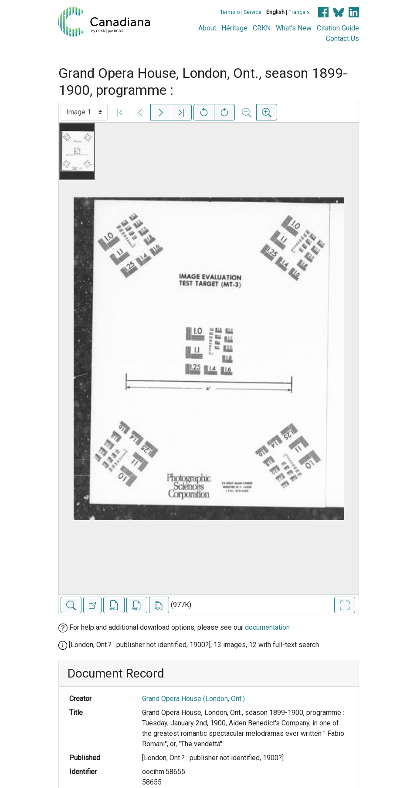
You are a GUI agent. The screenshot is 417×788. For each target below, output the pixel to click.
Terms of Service (240, 12)
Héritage (234, 28)
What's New (294, 28)
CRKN (262, 28)
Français (299, 12)
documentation (267, 627)
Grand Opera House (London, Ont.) (193, 699)
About (207, 28)
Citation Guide (338, 28)
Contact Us (342, 38)
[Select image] (84, 112)
